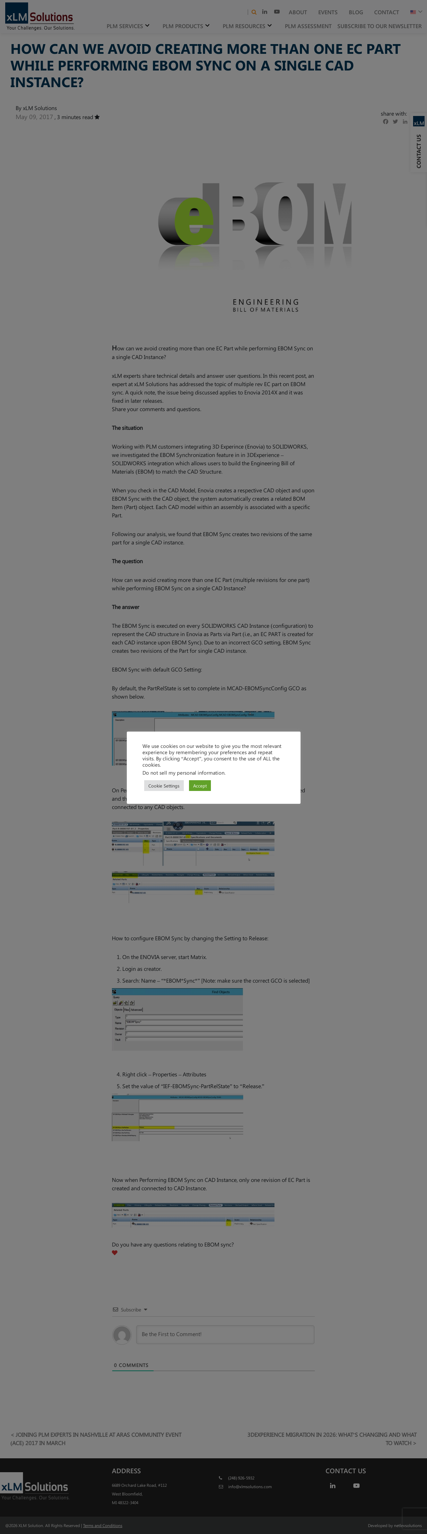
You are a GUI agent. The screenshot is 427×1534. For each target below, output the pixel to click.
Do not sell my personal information (183, 772)
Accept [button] (200, 786)
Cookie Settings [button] (164, 786)
